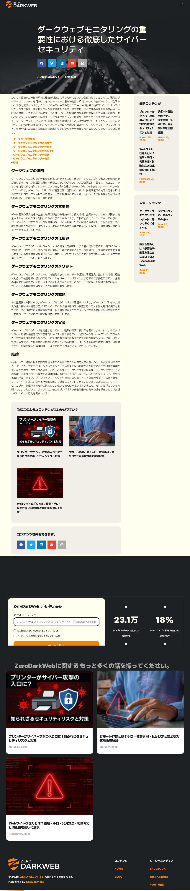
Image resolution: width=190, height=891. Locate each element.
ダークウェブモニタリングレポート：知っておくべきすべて (147, 220)
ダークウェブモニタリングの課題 (31, 154)
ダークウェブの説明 (24, 139)
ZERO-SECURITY (31, 876)
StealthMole (35, 882)
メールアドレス (24, 645)
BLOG (118, 876)
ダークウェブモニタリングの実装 (31, 158)
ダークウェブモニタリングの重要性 (32, 143)
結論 (15, 162)
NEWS (118, 868)
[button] (182, 5)
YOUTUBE (157, 884)
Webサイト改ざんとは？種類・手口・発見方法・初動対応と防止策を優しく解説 (39, 508)
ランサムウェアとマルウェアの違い (165, 215)
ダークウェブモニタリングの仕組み (32, 146)
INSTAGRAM (159, 876)
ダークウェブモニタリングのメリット (33, 150)
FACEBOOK (158, 868)
